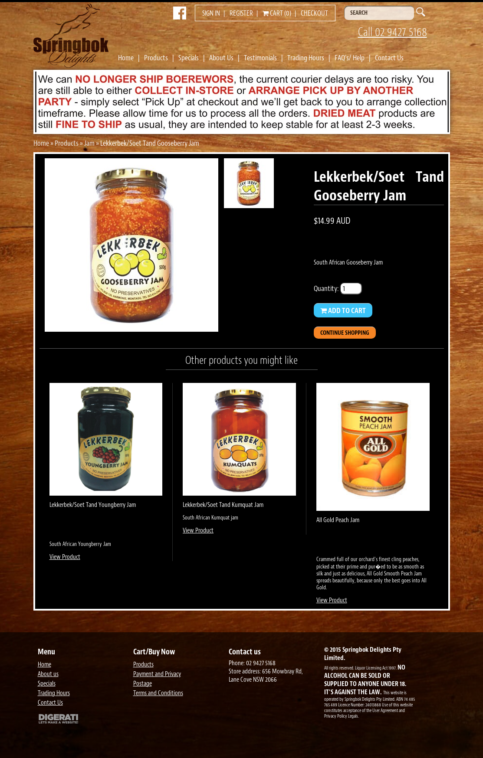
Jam (89, 143)
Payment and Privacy (157, 674)
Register (241, 13)
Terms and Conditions (158, 693)
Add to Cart (343, 310)
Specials (188, 57)
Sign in (211, 13)
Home (126, 57)
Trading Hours (305, 57)
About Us (221, 57)
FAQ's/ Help (350, 57)
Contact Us (389, 57)
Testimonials (260, 57)
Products (156, 57)
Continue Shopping (344, 333)
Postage (142, 684)
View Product (64, 557)
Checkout (314, 13)
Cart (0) (277, 13)
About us (48, 674)
